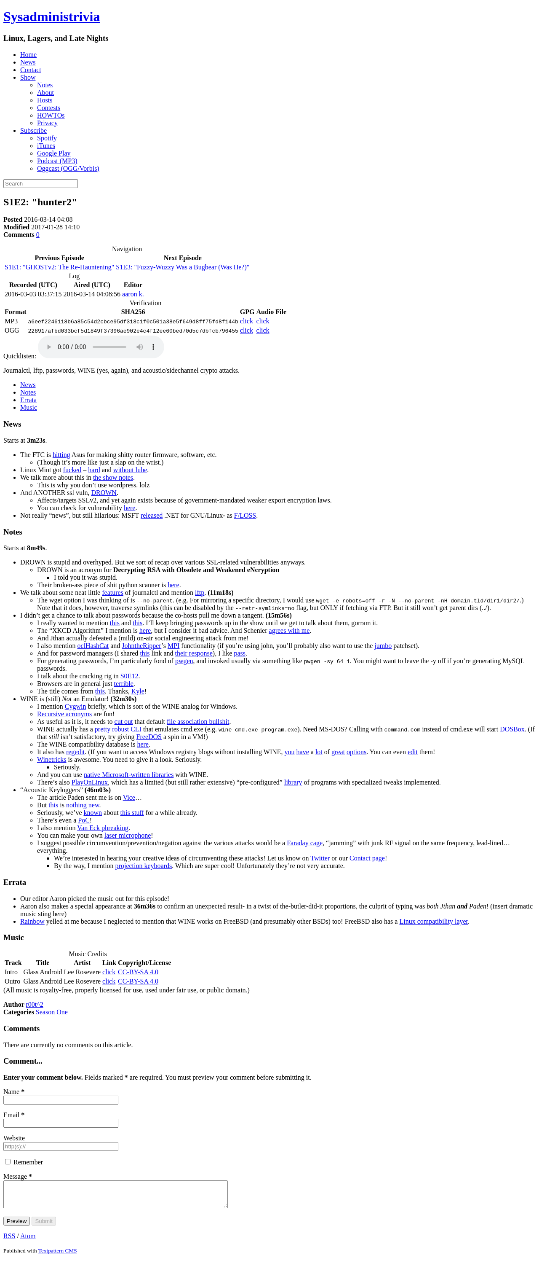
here (130, 507)
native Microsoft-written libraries (128, 774)
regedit (75, 751)
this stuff (132, 812)
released (152, 515)
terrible (123, 683)
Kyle (137, 691)
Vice (129, 797)
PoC (84, 820)
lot (319, 751)
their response (194, 653)
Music (28, 407)
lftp (199, 592)
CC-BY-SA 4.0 (138, 972)
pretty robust (112, 729)
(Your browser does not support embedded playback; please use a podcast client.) (101, 347)
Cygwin (75, 706)
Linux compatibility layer (433, 921)
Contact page (367, 858)
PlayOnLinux (90, 782)
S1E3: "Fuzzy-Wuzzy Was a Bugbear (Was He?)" (182, 267)
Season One (52, 1012)
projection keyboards (143, 865)
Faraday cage (305, 843)
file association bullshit (198, 721)
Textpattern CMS (57, 1256)
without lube (130, 469)
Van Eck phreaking (102, 827)
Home (28, 54)
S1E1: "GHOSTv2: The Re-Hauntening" (59, 267)
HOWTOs (50, 115)
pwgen (184, 660)
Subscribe (33, 130)
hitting (61, 454)
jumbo (383, 645)
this (115, 622)
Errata (28, 399)
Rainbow (32, 921)
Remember (28, 1162)
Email (13, 1114)
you (290, 751)
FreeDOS (149, 736)
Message (17, 1176)
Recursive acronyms (64, 714)
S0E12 (129, 676)
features (112, 592)
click (246, 321)
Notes (45, 85)
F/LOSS (245, 515)
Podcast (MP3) (57, 160)
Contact (30, 69)
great (338, 751)
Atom (27, 1240)
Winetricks (52, 759)
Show (27, 77)
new (93, 805)
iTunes (46, 145)
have (302, 751)
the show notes (113, 477)
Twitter (320, 858)
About (45, 92)
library (293, 782)
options (356, 751)
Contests (48, 107)
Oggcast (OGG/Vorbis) (68, 168)
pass (239, 653)
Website (14, 1138)
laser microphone (127, 835)
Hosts (44, 100)
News (27, 62)
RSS (9, 1240)
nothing (76, 805)
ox (512, 729)
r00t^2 (34, 1004)
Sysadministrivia (51, 16)
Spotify (47, 138)
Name (13, 1091)
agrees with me (289, 630)
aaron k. (133, 294)
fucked (72, 469)
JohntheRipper (141, 645)
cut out (124, 721)
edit (413, 751)
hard (94, 469)
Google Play (54, 153)
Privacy (47, 122)
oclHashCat (93, 645)
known (93, 812)
